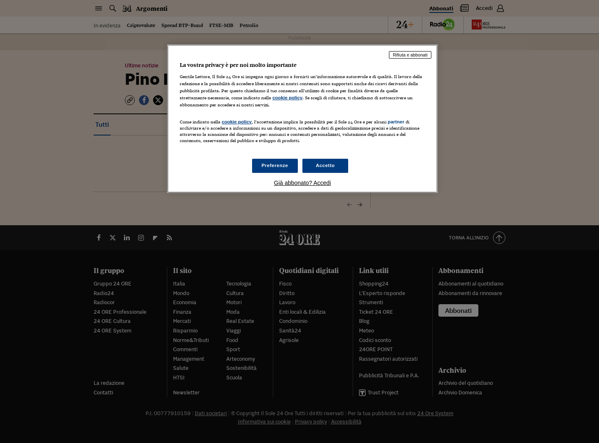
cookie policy (287, 97)
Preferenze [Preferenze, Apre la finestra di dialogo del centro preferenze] (275, 165)
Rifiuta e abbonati (410, 54)
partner (396, 121)
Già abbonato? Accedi (302, 183)
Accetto (325, 165)
